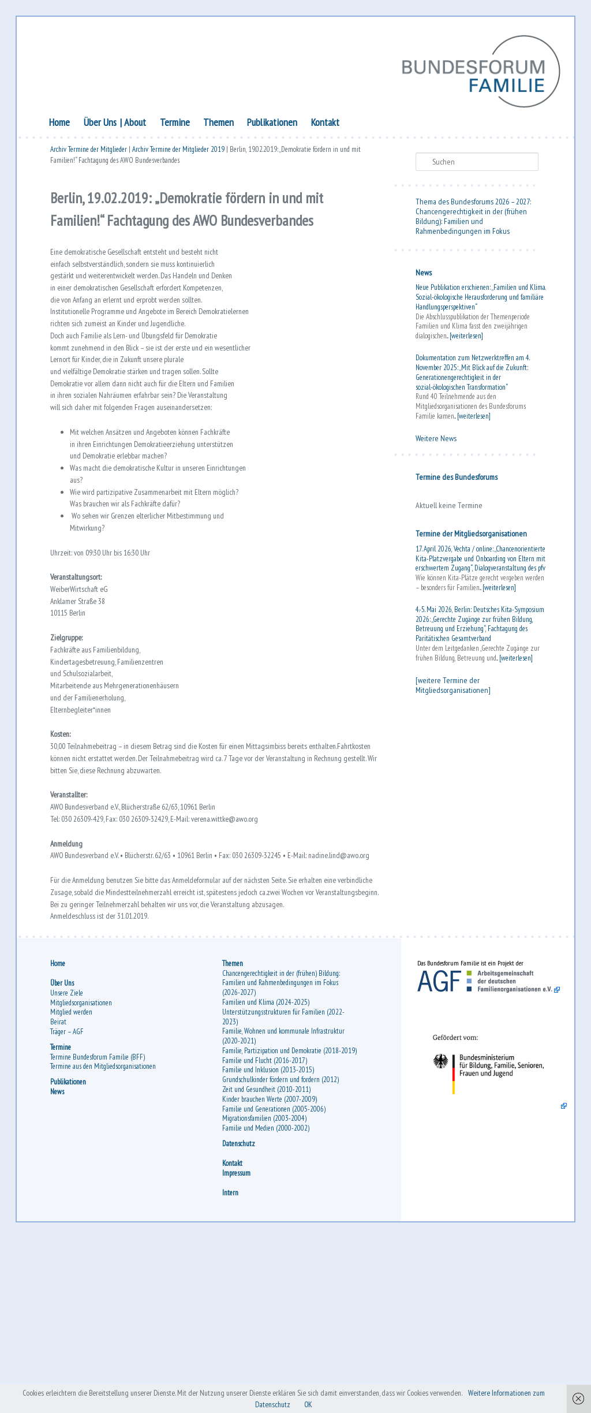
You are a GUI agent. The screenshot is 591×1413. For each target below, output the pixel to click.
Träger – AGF (69, 1192)
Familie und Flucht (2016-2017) (265, 1230)
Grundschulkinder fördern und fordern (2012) (281, 1250)
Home (62, 124)
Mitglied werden (74, 1172)
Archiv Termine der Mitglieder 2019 (180, 153)
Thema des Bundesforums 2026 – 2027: (471, 204)
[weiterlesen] (464, 337)
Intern (231, 1363)
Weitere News (434, 440)
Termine (177, 124)
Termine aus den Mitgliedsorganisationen (105, 1227)
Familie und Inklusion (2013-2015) (269, 1240)
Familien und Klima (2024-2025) (267, 1163)
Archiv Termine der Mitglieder (91, 153)
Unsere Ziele (69, 1153)
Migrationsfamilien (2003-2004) (265, 1288)
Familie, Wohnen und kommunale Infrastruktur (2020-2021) (284, 1196)
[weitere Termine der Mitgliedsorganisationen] (451, 697)
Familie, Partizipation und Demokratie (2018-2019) (282, 1216)
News (422, 274)
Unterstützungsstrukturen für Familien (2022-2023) (284, 1177)
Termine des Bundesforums (455, 479)
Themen (220, 124)
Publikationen (274, 124)
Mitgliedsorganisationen (83, 1163)
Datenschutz (239, 1314)
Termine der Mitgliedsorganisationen (469, 536)
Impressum (237, 1343)
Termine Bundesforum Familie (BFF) (100, 1217)
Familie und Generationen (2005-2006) (275, 1279)
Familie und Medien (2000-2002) (267, 1298)
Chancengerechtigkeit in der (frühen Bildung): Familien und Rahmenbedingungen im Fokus (469, 223)
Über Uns (102, 124)
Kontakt (327, 124)
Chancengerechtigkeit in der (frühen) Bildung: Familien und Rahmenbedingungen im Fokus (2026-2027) (282, 1143)
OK (345, 1404)
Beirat (61, 1182)
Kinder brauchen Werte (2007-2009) (270, 1269)
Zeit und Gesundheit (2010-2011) (267, 1260)
